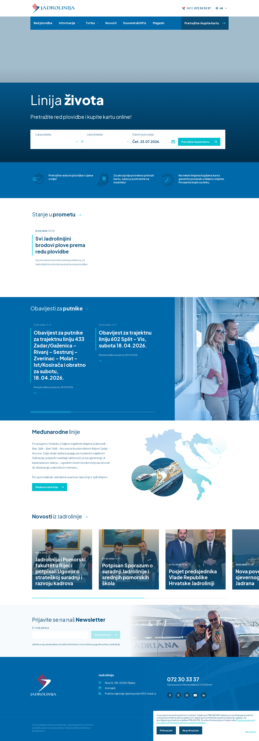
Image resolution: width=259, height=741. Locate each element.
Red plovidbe (43, 23)
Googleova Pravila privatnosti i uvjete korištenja (181, 722)
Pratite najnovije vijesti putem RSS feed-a (130, 693)
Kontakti (110, 688)
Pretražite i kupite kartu (205, 23)
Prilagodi (250, 732)
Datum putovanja (143, 134)
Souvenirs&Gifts (134, 23)
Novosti (110, 23)
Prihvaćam (166, 730)
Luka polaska (43, 134)
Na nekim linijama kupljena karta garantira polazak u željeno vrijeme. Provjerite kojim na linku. (202, 179)
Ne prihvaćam (191, 730)
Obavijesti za (56, 308)
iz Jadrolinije (57, 516)
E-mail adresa (40, 627)
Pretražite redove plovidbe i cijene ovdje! (71, 177)
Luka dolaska (95, 134)
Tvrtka (90, 23)
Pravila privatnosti (245, 720)
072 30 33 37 (202, 8)
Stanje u (53, 214)
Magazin (158, 23)
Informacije (67, 23)
